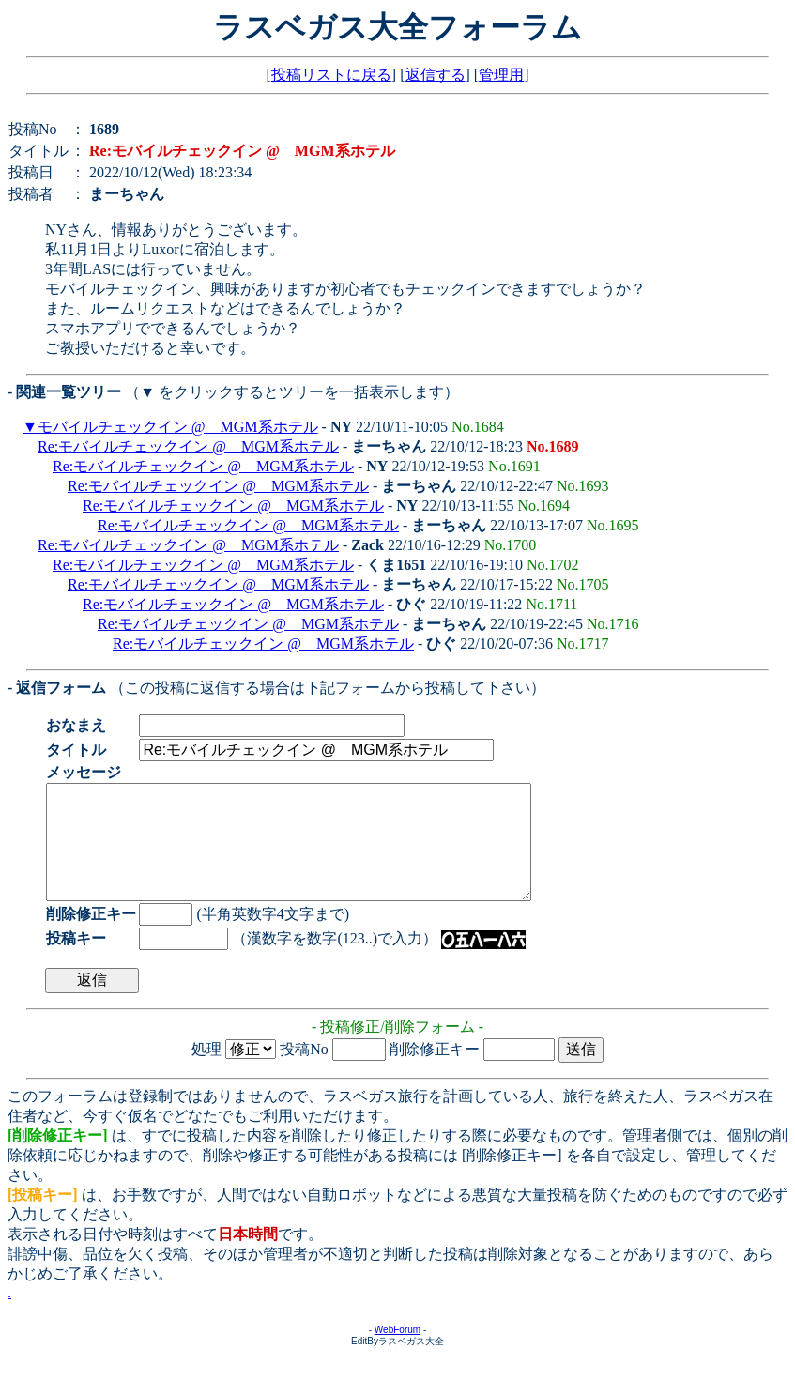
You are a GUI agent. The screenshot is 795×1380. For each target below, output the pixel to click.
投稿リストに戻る (331, 75)
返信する (435, 75)
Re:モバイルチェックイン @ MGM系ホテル (188, 446)
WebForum (397, 1352)
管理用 (501, 75)
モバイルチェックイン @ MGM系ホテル (178, 427)
